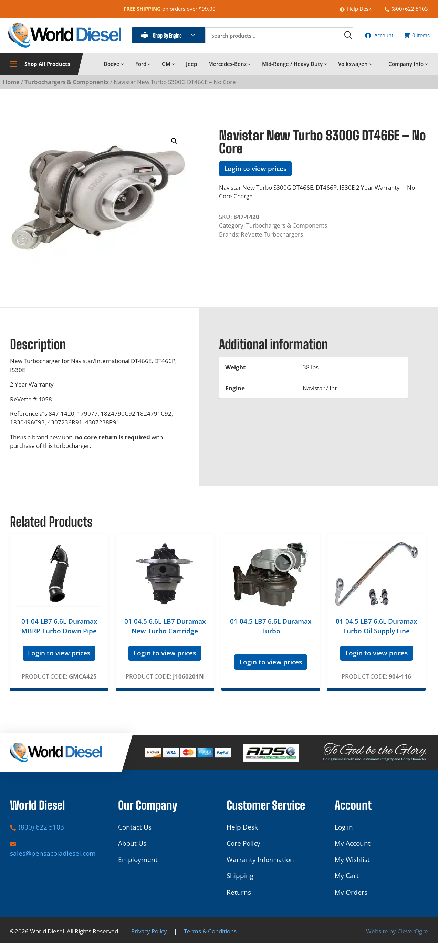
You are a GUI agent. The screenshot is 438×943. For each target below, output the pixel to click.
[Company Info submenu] (426, 67)
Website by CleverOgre (397, 931)
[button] (174, 145)
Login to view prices (255, 172)
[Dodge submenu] (122, 67)
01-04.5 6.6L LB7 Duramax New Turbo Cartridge (165, 630)
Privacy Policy (149, 931)
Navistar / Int (320, 392)
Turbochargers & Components (66, 86)
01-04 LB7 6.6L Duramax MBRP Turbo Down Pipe (59, 630)
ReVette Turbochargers (272, 238)
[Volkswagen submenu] (370, 67)
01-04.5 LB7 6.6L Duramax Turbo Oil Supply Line (376, 630)
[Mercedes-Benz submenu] (249, 67)
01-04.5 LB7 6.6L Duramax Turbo (270, 630)
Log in (344, 827)
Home (11, 86)
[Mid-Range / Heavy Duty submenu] (325, 67)
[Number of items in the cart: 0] (413, 37)
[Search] (331, 37)
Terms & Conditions (210, 931)
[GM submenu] (173, 67)
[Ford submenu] (148, 67)
